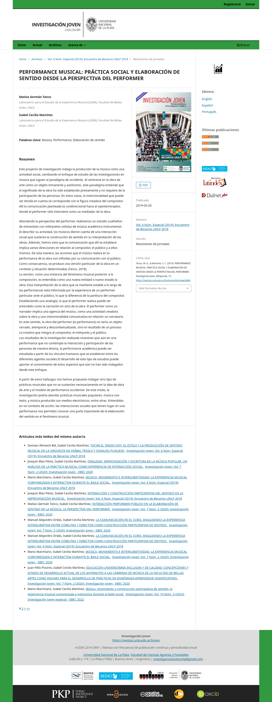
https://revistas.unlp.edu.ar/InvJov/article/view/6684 (163, 280)
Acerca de (75, 45)
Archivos (55, 45)
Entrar (250, 4)
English (207, 99)
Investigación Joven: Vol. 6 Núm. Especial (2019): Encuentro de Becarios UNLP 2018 (124, 498)
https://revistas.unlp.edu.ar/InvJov (136, 640)
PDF (145, 185)
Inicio (22, 45)
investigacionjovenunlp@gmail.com (178, 659)
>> (28, 609)
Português (209, 112)
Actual (37, 45)
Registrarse (232, 4)
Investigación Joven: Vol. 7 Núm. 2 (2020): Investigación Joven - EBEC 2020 (79, 583)
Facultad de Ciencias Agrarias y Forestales (160, 655)
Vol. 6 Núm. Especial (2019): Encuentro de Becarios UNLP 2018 (88, 59)
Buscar (243, 45)
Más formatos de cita (152, 288)
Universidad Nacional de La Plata (106, 655)
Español (207, 105)
